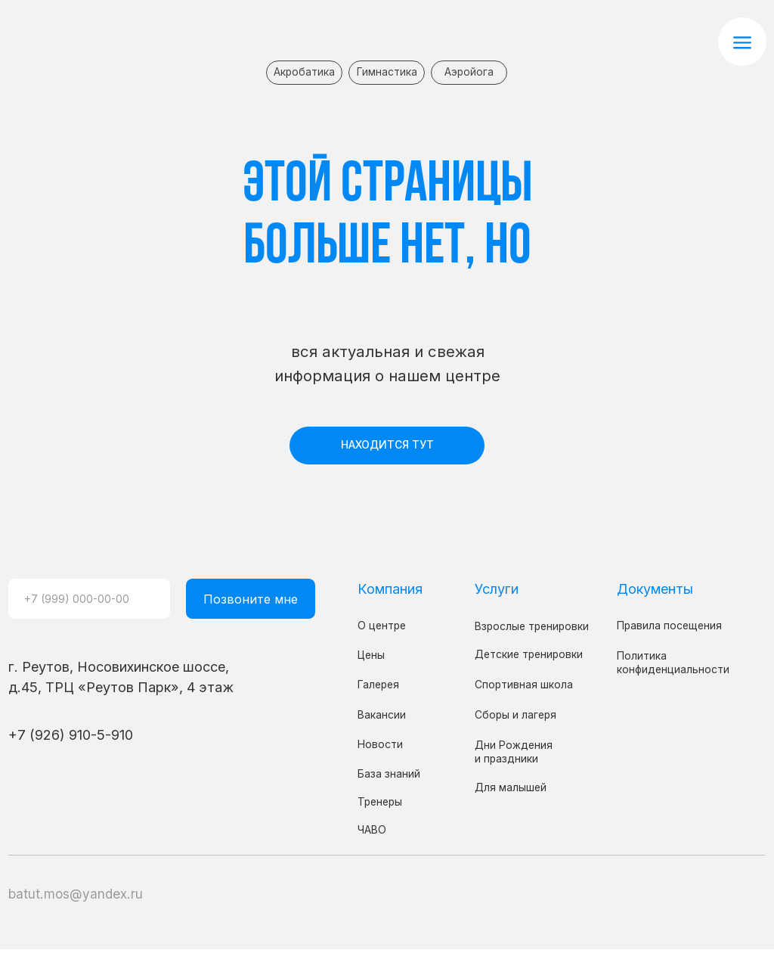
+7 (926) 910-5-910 (70, 734)
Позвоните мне (250, 599)
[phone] (89, 599)
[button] (742, 41)
